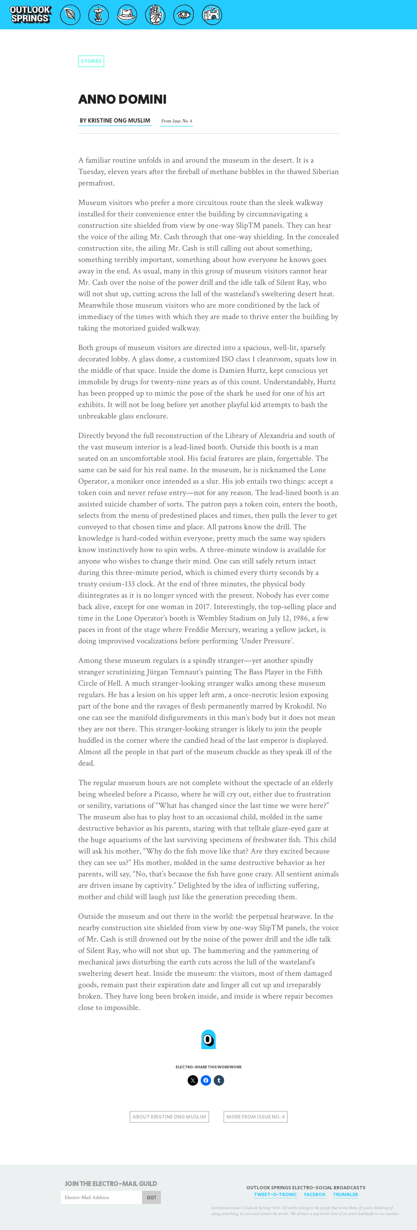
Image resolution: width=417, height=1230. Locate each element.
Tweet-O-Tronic (275, 1194)
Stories (91, 61)
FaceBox (314, 1194)
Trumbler (345, 1194)
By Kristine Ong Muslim (115, 121)
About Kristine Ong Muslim (169, 1117)
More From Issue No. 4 (255, 1117)
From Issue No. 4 (176, 121)
